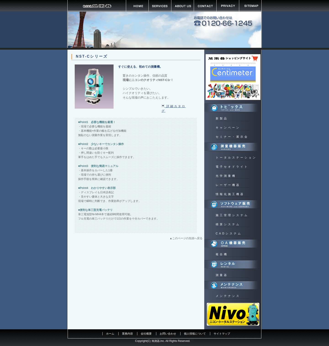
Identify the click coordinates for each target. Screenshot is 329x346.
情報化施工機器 (230, 194)
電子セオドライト (232, 166)
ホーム (110, 333)
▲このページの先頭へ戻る (186, 238)
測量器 (222, 275)
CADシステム (229, 233)
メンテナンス (228, 296)
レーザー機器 (228, 185)
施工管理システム (232, 215)
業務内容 (127, 333)
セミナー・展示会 (232, 136)
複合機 (222, 254)
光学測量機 (226, 175)
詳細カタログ (174, 108)
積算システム (228, 224)
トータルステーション (236, 157)
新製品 (222, 118)
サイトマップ (222, 333)
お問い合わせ (168, 333)
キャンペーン (228, 127)
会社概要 (146, 333)
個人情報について (195, 333)
